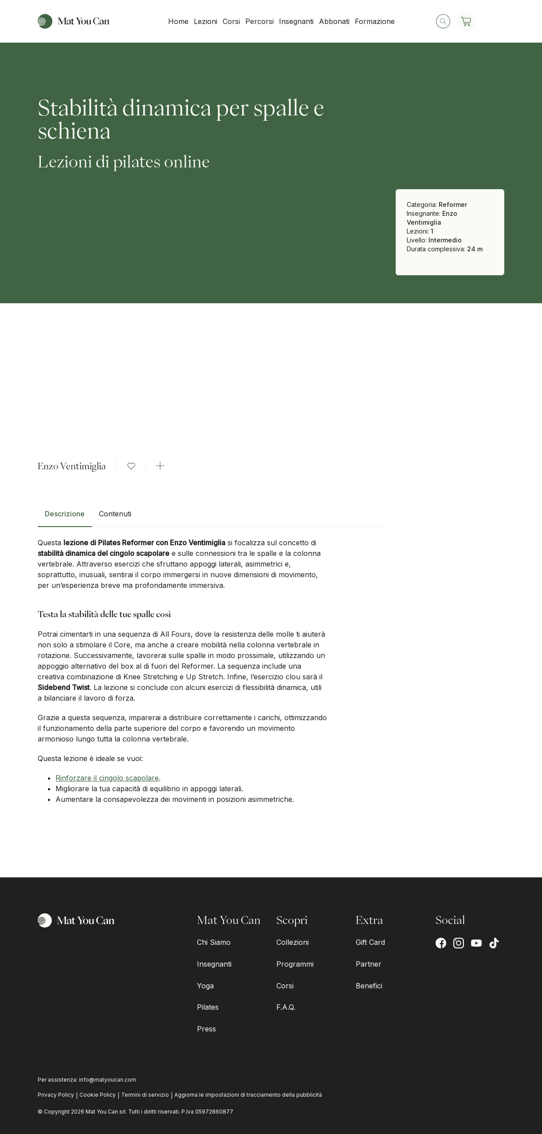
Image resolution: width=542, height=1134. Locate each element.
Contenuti (115, 513)
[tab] (65, 517)
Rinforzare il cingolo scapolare (107, 777)
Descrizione (65, 513)
